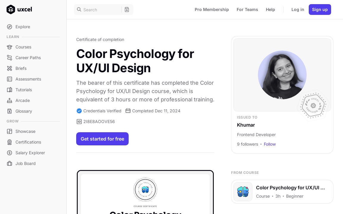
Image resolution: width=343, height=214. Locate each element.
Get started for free (102, 139)
